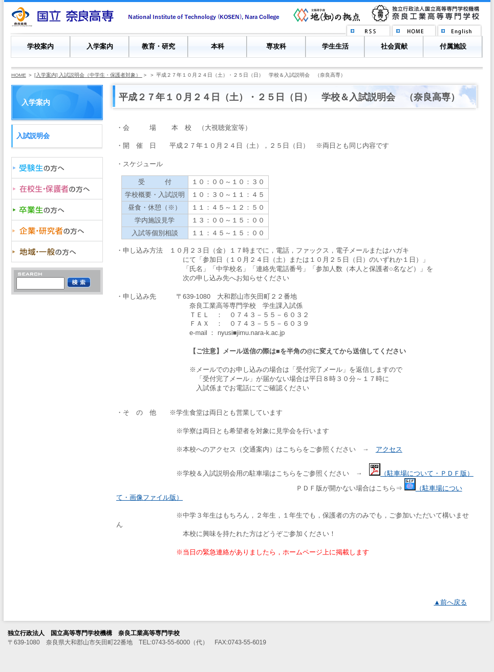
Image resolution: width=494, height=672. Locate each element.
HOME (18, 75)
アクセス (389, 449)
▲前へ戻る (450, 602)
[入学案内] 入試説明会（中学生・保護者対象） (88, 75)
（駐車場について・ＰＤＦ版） (421, 473)
